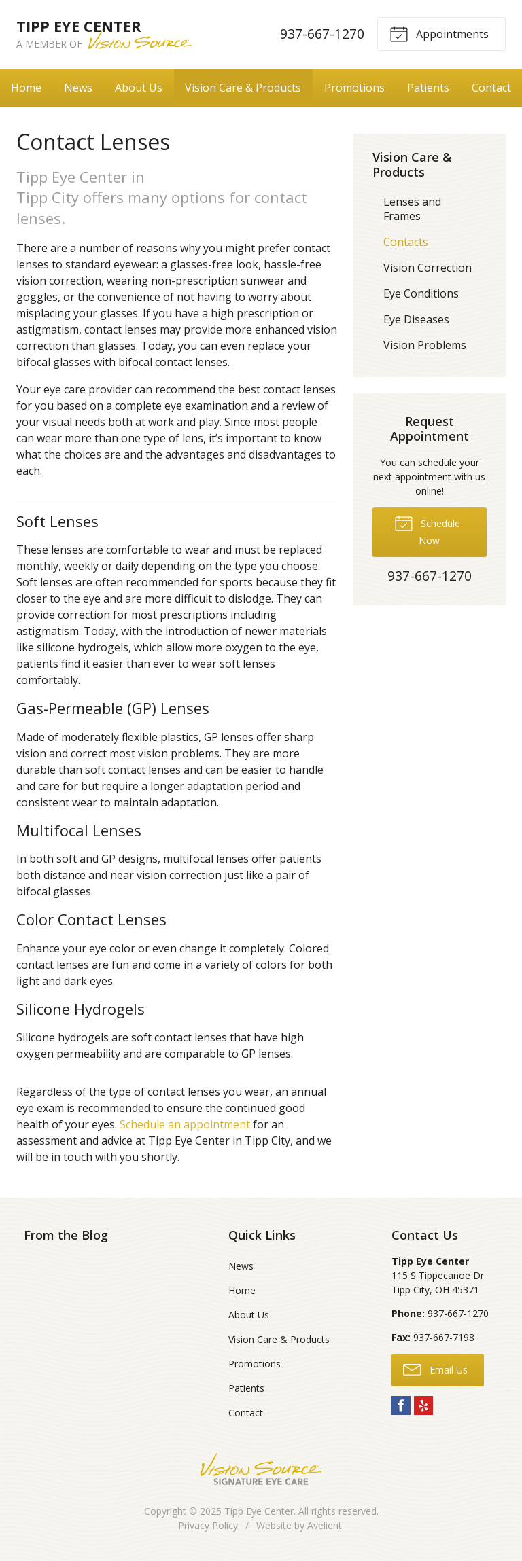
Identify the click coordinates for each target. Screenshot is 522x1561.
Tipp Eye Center (259, 1511)
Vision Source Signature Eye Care (261, 1469)
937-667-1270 (322, 33)
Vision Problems (424, 345)
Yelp (423, 1405)
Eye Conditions (421, 293)
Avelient (324, 1525)
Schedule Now (427, 530)
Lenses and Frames (412, 208)
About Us (138, 87)
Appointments (439, 33)
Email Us (435, 1368)
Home (26, 87)
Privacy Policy (208, 1525)
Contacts (405, 241)
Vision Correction (427, 267)
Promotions (354, 87)
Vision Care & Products (243, 87)
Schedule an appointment (185, 1124)
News (78, 87)
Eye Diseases (416, 319)
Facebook (401, 1405)
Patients (428, 87)
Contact (491, 87)
